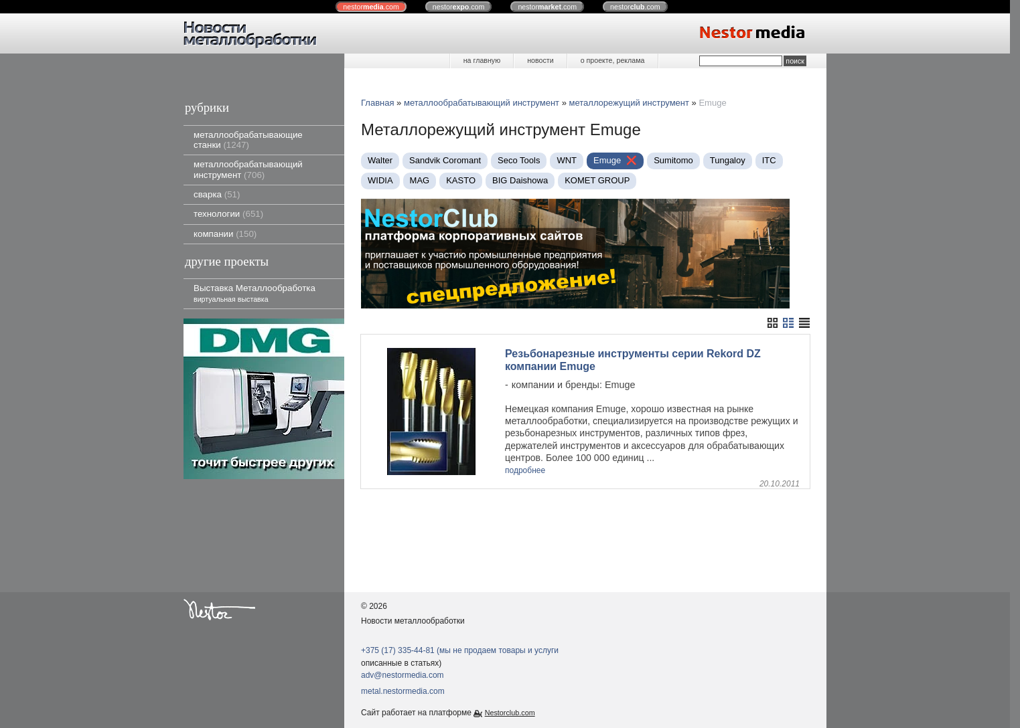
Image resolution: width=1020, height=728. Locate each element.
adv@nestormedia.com (402, 675)
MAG (420, 180)
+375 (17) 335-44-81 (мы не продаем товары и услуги (460, 650)
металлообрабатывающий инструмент (248, 169)
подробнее (525, 470)
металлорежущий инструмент (629, 103)
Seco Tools (519, 160)
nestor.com (371, 7)
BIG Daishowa (520, 180)
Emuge (607, 160)
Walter (380, 160)
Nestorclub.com (510, 713)
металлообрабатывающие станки (248, 140)
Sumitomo (673, 160)
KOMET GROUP (597, 180)
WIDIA (380, 180)
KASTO (461, 180)
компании (225, 234)
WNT (567, 160)
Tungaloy (727, 160)
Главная (377, 103)
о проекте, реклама (613, 60)
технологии (228, 214)
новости (540, 60)
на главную (481, 60)
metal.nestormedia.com (403, 691)
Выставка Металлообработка (254, 292)
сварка (217, 194)
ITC (769, 160)
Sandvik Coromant (445, 160)
